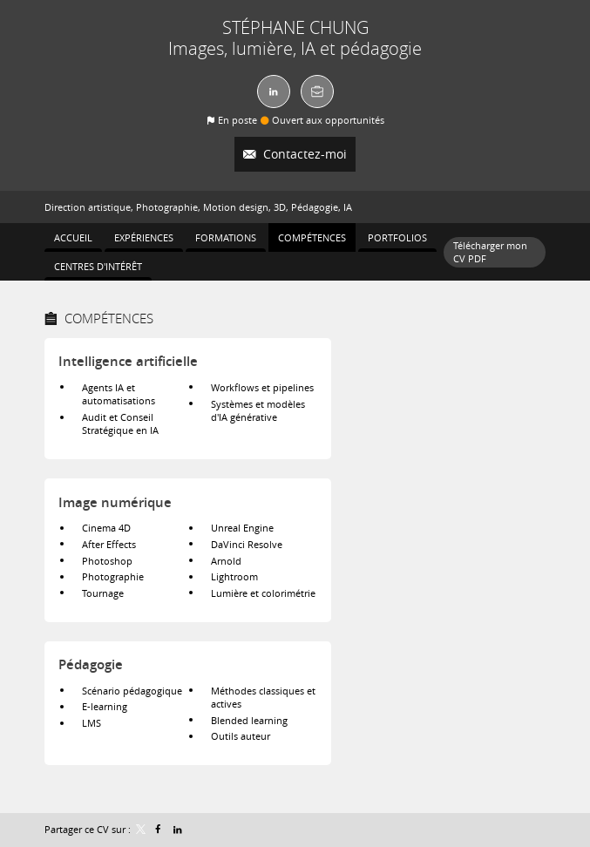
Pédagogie (90, 664)
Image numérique (115, 502)
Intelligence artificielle (128, 361)
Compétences (108, 318)
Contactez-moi (303, 154)
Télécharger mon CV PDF (490, 252)
